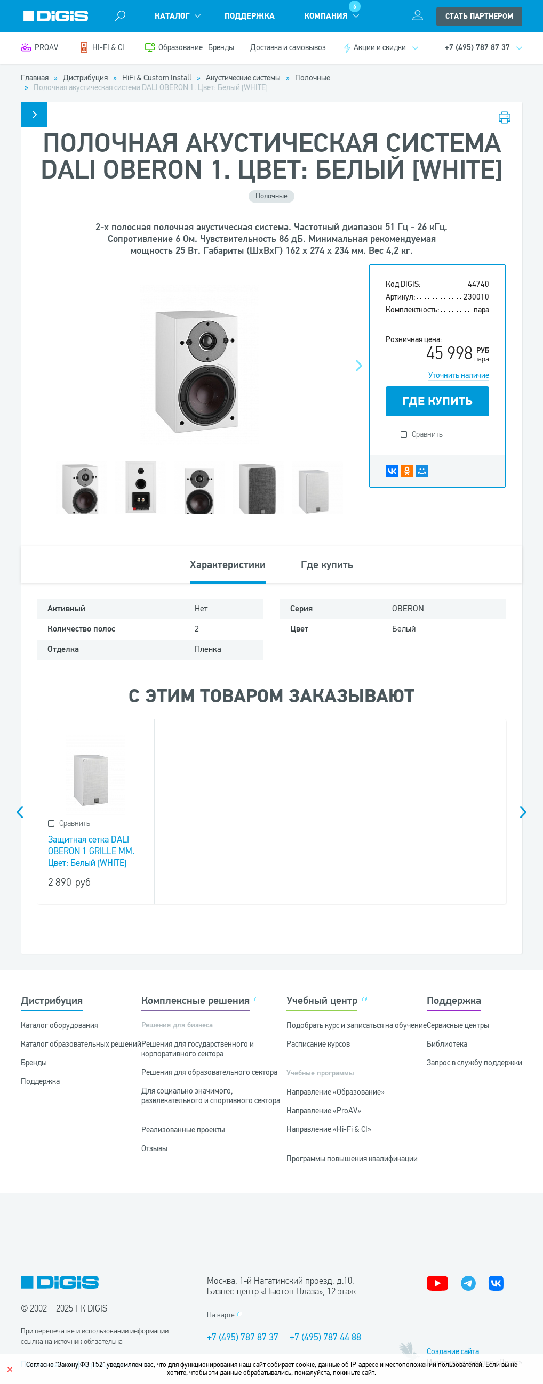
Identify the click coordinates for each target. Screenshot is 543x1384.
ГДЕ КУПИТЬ (437, 401)
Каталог (172, 16)
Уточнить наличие (458, 375)
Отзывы (154, 1148)
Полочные (271, 195)
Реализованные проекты (183, 1130)
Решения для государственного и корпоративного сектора (197, 1048)
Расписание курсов (318, 1044)
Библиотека (447, 1044)
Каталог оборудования (59, 1025)
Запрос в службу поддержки (474, 1062)
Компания (326, 16)
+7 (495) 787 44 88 (325, 1337)
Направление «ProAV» (323, 1110)
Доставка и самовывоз (288, 47)
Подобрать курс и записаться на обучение (356, 1025)
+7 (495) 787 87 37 (242, 1337)
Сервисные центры (458, 1025)
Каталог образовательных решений (81, 1044)
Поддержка (250, 16)
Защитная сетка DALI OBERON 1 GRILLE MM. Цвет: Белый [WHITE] (91, 851)
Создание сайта (453, 1351)
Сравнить (427, 434)
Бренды (221, 47)
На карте (221, 1315)
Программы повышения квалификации (352, 1158)
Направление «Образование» (335, 1092)
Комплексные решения (195, 1000)
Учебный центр (321, 1000)
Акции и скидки (380, 47)
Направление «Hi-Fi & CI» (328, 1129)
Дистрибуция (52, 1000)
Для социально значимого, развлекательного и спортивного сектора (210, 1095)
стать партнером (479, 16)
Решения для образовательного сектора (209, 1072)
